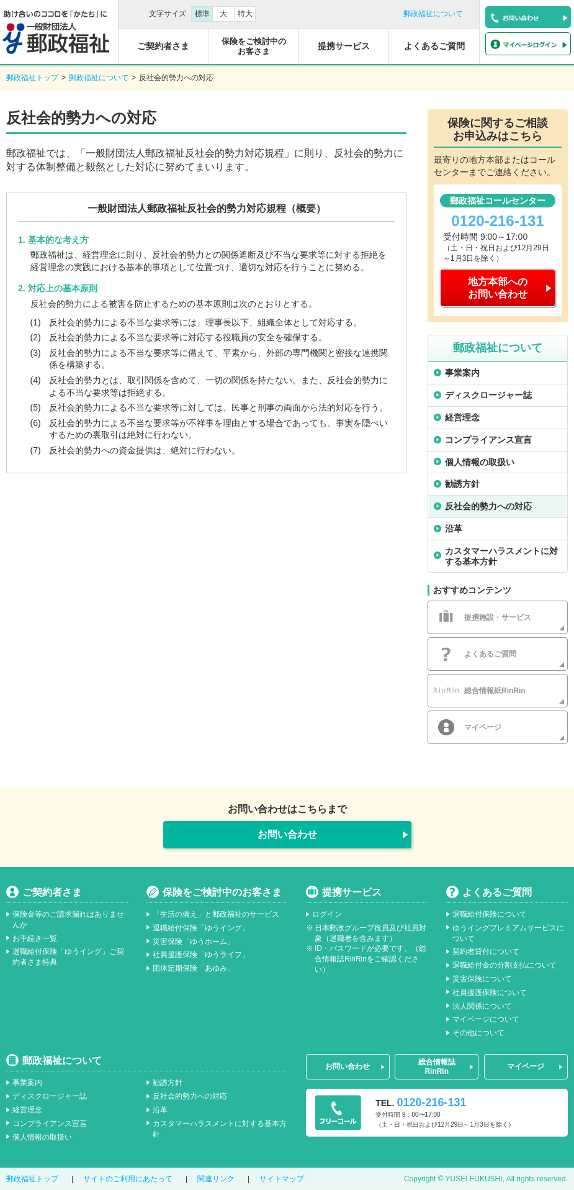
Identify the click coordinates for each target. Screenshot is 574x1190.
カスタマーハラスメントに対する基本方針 (501, 556)
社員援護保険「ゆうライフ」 (201, 954)
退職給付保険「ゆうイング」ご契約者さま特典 (68, 956)
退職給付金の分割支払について (504, 965)
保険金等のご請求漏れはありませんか (68, 919)
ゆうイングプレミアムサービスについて (508, 933)
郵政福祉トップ (32, 77)
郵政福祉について (433, 13)
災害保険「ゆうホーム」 (194, 941)
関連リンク (216, 1178)
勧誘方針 (462, 484)
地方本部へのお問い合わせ (497, 287)
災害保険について (482, 978)
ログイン (327, 914)
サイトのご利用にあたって (128, 1178)
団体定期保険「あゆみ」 (194, 968)
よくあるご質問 (497, 892)
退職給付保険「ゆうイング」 (201, 928)
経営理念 (462, 417)
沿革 (453, 529)
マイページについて (485, 1019)
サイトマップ (281, 1178)
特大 (245, 13)
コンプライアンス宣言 (488, 440)
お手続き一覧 (34, 938)
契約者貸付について (485, 951)
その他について (478, 1033)
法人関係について (482, 1006)
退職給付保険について (489, 914)
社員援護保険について (489, 992)
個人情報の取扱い (479, 462)
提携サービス (352, 892)
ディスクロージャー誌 (488, 395)
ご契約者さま (52, 892)
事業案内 (462, 373)
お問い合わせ (287, 834)
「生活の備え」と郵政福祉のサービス (216, 914)
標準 (202, 13)
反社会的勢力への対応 (488, 506)
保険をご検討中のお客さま (222, 892)
